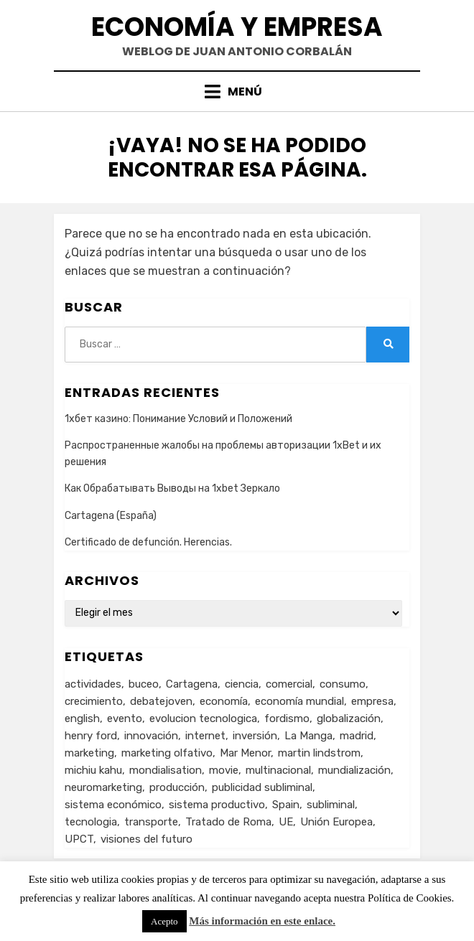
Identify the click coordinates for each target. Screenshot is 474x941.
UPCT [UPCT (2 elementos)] (79, 839)
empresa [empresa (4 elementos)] (372, 701)
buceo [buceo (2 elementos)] (144, 684)
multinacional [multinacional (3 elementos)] (278, 770)
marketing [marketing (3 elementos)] (89, 752)
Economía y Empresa (237, 27)
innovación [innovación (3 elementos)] (151, 735)
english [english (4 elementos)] (82, 718)
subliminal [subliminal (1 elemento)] (331, 804)
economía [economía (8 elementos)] (224, 701)
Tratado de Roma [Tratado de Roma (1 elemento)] (228, 821)
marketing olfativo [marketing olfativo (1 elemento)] (167, 752)
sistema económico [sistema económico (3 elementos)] (113, 804)
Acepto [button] (164, 921)
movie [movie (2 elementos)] (223, 770)
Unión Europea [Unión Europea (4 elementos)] (336, 821)
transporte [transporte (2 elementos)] (151, 821)
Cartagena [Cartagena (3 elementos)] (192, 684)
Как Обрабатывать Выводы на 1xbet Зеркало (172, 488)
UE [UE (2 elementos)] (286, 821)
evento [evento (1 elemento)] (124, 718)
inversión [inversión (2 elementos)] (255, 735)
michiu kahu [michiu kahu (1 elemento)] (93, 770)
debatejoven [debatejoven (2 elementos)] (161, 701)
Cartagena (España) (111, 516)
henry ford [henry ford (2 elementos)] (91, 735)
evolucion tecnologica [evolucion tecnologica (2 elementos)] (203, 718)
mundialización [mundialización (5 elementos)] (354, 770)
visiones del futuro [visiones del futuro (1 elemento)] (146, 839)
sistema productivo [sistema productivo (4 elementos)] (217, 804)
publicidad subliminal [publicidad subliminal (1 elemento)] (262, 787)
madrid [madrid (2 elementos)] (356, 735)
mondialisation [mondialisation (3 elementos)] (165, 770)
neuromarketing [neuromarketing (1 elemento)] (103, 787)
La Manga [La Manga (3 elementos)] (308, 735)
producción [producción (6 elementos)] (177, 787)
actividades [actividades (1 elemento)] (93, 684)
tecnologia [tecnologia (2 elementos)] (91, 821)
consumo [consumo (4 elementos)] (343, 684)
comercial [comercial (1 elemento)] (289, 684)
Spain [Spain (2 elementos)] (285, 804)
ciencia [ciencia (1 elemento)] (242, 684)
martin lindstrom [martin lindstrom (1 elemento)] (319, 752)
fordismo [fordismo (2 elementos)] (287, 718)
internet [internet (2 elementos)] (205, 735)
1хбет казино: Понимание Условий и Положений (178, 419)
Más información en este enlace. (262, 921)
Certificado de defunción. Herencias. (148, 542)
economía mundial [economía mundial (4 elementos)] (299, 701)
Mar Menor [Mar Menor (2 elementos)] (245, 752)
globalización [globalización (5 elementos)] (349, 718)
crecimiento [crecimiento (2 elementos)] (94, 701)
